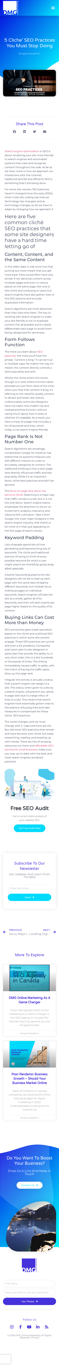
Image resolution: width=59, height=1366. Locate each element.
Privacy (35, 1337)
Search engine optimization (22, 151)
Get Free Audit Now (29, 828)
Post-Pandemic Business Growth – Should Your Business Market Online (29, 1079)
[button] (53, 8)
